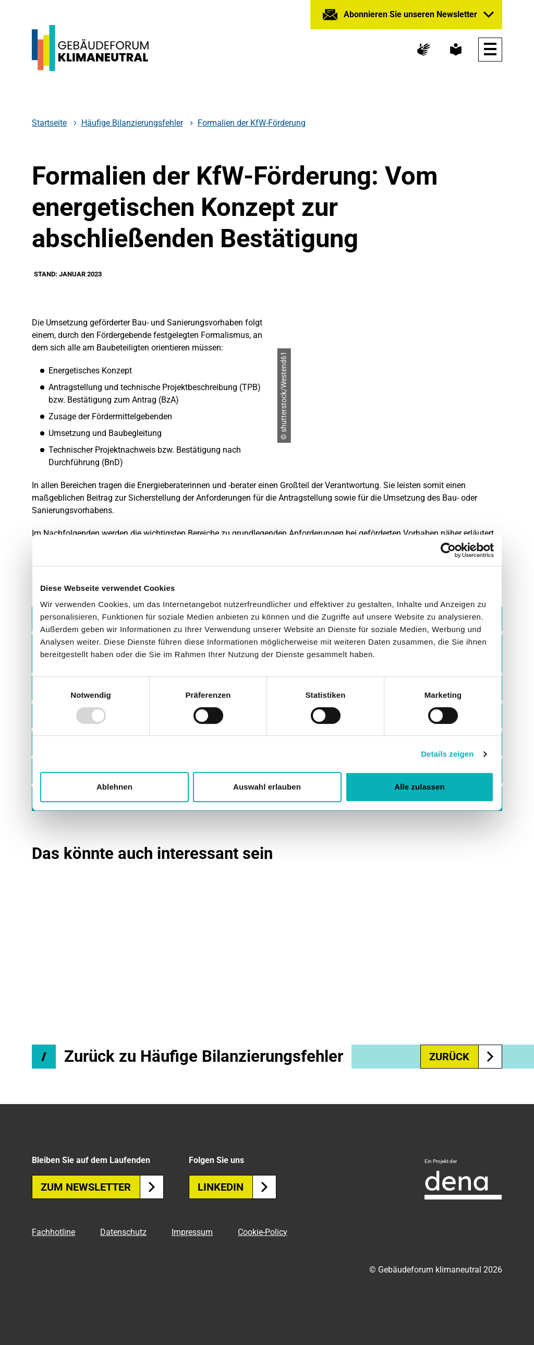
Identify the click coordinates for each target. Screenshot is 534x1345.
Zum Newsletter (102, 1187)
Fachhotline (53, 1232)
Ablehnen (114, 786)
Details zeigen (447, 753)
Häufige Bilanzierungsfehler (132, 123)
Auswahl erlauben (267, 786)
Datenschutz (123, 1232)
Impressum (192, 1232)
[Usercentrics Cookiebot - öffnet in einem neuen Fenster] (448, 550)
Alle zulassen (419, 786)
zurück (465, 1057)
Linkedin (237, 1187)
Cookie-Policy (262, 1232)
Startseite (49, 123)
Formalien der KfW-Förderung (252, 123)
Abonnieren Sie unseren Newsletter (410, 14)
